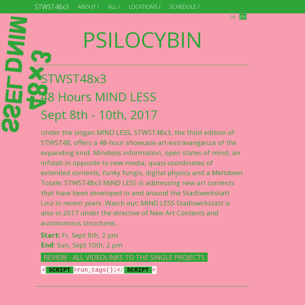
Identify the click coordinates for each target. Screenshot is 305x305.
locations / (145, 6)
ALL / (114, 6)
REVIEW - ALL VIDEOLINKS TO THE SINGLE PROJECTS (124, 257)
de (233, 17)
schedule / (184, 6)
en (243, 17)
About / (88, 6)
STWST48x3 (52, 6)
